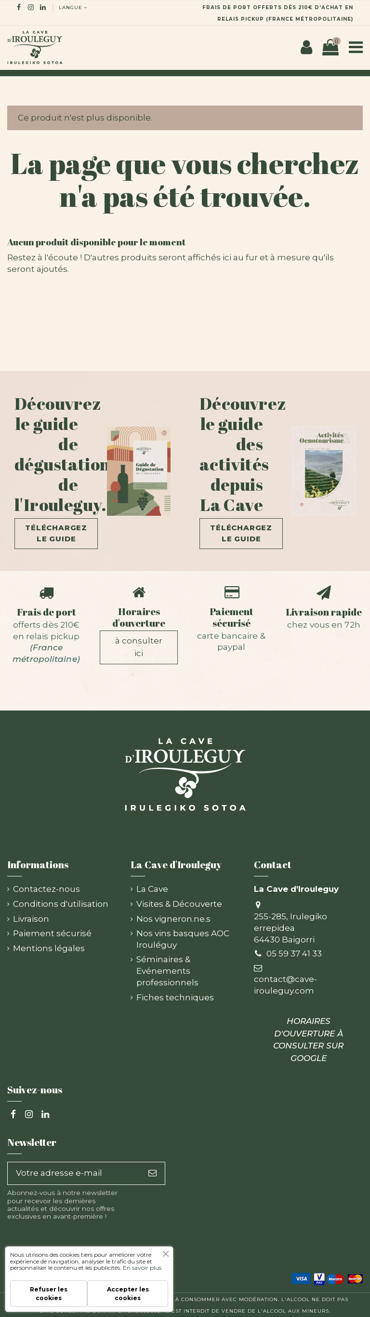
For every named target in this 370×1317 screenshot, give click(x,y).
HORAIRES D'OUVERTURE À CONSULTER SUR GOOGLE (308, 1039)
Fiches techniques (175, 997)
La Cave (152, 889)
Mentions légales (49, 948)
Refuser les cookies (48, 1294)
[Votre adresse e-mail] (74, 1173)
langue (74, 7)
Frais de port (46, 611)
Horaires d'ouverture (138, 617)
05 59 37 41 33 (294, 953)
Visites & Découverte (179, 904)
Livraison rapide (324, 611)
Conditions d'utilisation (60, 904)
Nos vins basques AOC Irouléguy (182, 939)
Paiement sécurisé (231, 617)
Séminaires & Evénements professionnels (167, 970)
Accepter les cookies (128, 1294)
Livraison (31, 919)
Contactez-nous (46, 889)
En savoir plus (142, 1267)
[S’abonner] (152, 1173)
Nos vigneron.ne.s (173, 919)
